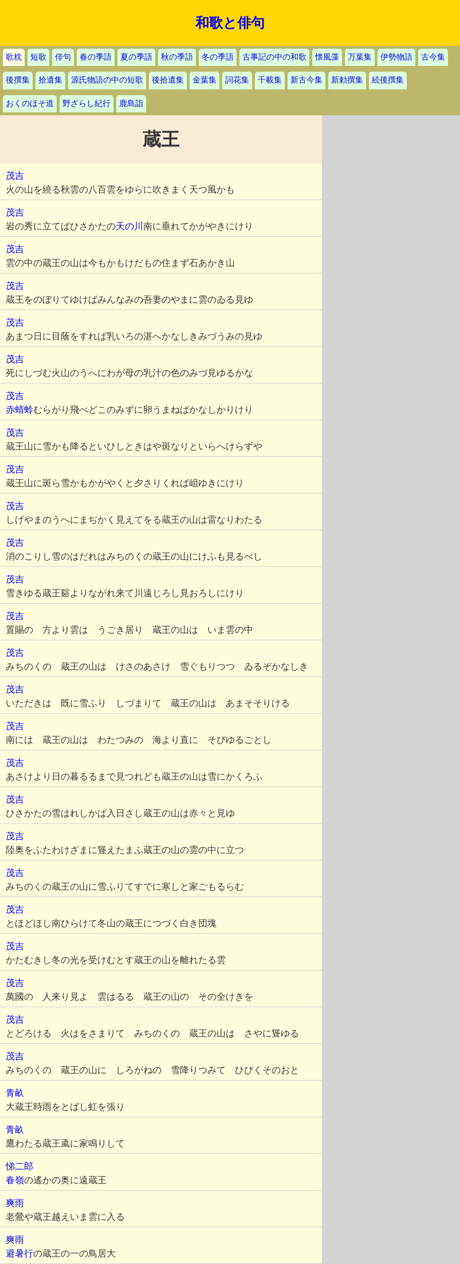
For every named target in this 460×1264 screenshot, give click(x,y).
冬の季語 (218, 57)
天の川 (129, 226)
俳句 (63, 57)
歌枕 (14, 57)
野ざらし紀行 (86, 103)
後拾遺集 (168, 80)
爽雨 (15, 1203)
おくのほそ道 (30, 103)
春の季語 (96, 57)
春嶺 (15, 1180)
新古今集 (306, 80)
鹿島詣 (131, 103)
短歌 (38, 57)
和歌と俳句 (230, 22)
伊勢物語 (396, 57)
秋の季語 (177, 57)
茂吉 (15, 176)
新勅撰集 (347, 80)
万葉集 (360, 57)
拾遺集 (50, 80)
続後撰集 (388, 80)
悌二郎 (19, 1166)
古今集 (433, 57)
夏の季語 (136, 57)
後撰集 (18, 80)
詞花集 (237, 80)
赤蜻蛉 (19, 409)
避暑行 (19, 1253)
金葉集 (204, 80)
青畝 (15, 1093)
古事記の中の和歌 (274, 57)
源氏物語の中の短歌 (107, 80)
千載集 (270, 80)
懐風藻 (327, 57)
